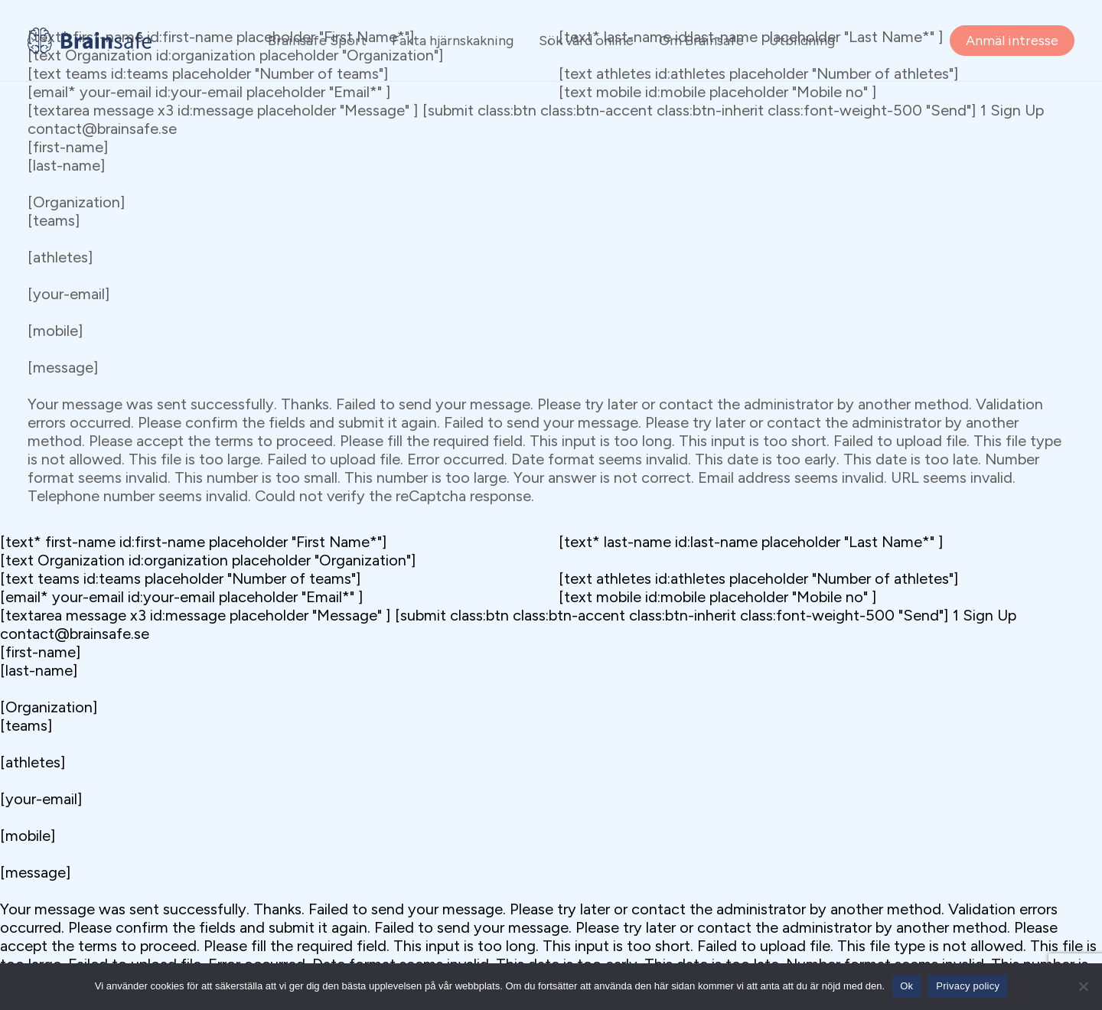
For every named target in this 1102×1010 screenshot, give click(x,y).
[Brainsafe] (90, 41)
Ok (906, 986)
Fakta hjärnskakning (453, 40)
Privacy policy (967, 986)
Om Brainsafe (701, 40)
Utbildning (802, 40)
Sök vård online (586, 40)
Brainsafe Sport (317, 40)
